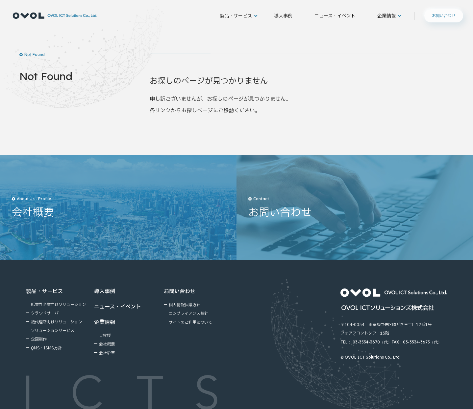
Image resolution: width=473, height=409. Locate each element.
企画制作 (39, 339)
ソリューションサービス (52, 331)
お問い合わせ (444, 15)
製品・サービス (236, 16)
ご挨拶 (105, 336)
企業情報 (386, 16)
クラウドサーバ (45, 313)
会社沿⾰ (107, 353)
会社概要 (107, 344)
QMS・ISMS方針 (46, 348)
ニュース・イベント (335, 16)
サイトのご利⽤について (190, 322)
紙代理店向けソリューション (56, 322)
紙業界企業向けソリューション (58, 305)
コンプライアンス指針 (188, 313)
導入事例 (283, 16)
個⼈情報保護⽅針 (184, 305)
